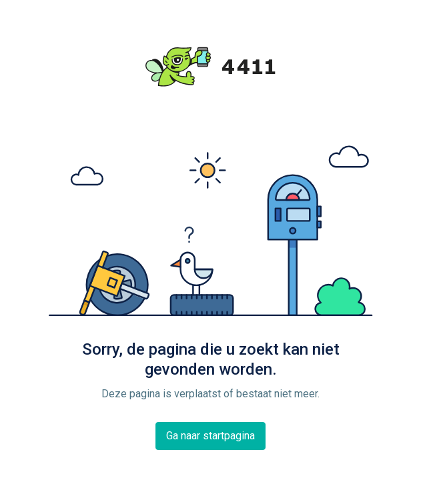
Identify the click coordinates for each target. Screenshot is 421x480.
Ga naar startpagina (210, 435)
